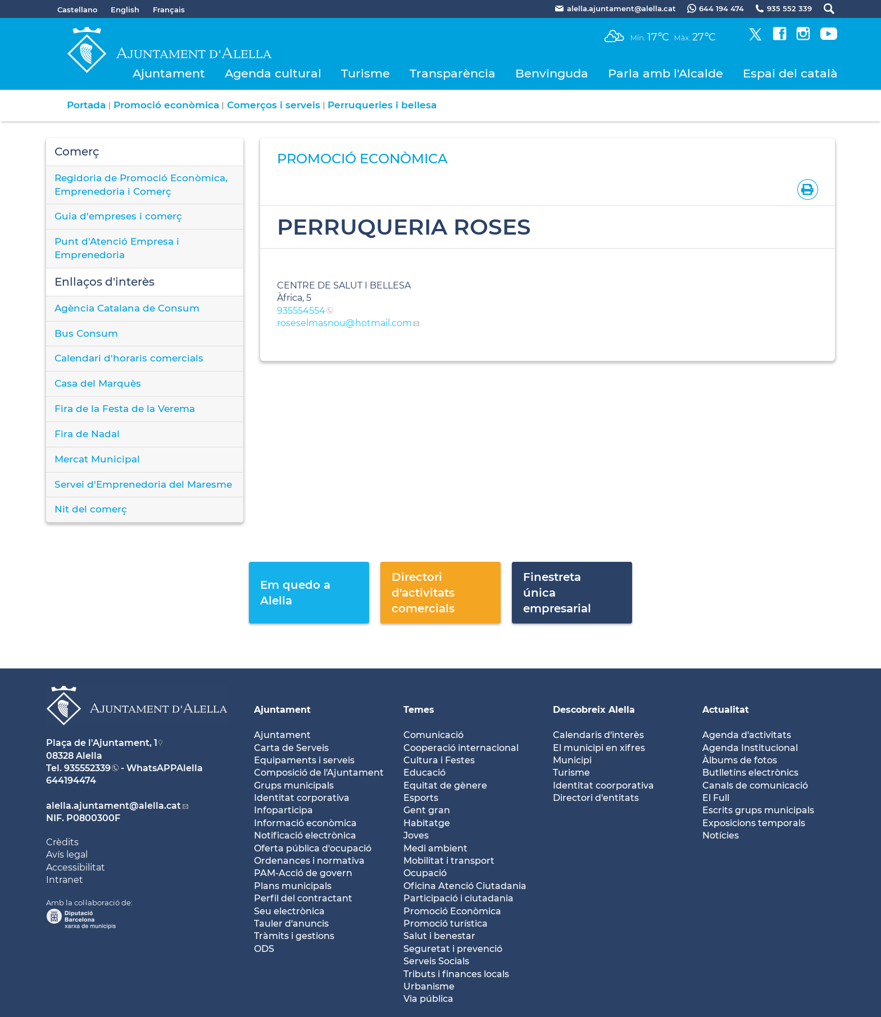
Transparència (453, 73)
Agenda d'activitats (746, 735)
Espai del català (790, 73)
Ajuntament (169, 73)
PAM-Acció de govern (303, 873)
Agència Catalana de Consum (127, 308)
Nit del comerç (91, 509)
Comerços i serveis (273, 105)
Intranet (64, 879)
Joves (416, 835)
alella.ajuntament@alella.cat (113, 805)
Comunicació (433, 735)
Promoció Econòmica (452, 911)
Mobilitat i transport (448, 860)
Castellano (77, 9)
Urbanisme (429, 986)
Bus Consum (86, 333)
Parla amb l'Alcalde (665, 73)
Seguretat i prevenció (452, 948)
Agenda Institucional (750, 748)
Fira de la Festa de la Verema (125, 408)
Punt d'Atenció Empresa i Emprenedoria (117, 248)
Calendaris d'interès (598, 735)
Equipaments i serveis (304, 760)
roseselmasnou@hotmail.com (344, 323)
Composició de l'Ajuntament (319, 772)
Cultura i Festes (439, 760)
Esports (420, 797)
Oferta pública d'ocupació (312, 848)
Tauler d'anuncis (291, 923)
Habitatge (426, 823)
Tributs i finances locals (456, 974)
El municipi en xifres (599, 748)
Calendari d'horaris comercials (129, 358)
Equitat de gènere (445, 785)
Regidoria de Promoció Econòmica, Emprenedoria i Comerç (141, 184)
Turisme (365, 73)
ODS (264, 948)
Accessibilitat (75, 867)
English (125, 9)
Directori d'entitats (596, 797)
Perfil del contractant (303, 898)
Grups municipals (294, 785)
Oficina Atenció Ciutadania (464, 886)
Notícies (720, 835)
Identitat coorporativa (603, 785)
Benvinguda (551, 73)
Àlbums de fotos (739, 760)
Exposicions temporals (753, 823)
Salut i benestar (439, 936)
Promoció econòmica (166, 105)
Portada (86, 105)
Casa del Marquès (98, 383)
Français (169, 9)
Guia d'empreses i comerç (118, 216)
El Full (715, 797)
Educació (424, 772)
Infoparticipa (283, 810)
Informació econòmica (305, 823)
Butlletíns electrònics (750, 772)
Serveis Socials (436, 961)
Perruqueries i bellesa (382, 105)
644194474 (71, 780)
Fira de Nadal (87, 433)
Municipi (572, 760)
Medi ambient (435, 848)
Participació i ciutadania (458, 898)
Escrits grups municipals (758, 810)
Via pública (428, 998)
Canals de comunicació (755, 785)
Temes (418, 709)
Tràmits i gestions (294, 936)
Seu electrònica (289, 911)
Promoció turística (445, 923)
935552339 (87, 768)
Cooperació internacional (461, 748)
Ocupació (425, 873)
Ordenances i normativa (309, 860)
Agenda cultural (273, 73)
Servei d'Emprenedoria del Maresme (143, 484)
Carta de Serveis (291, 748)
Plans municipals (292, 886)
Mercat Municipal (97, 459)
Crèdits (62, 842)
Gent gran (426, 810)
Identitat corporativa (301, 797)
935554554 (301, 310)
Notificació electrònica (305, 835)
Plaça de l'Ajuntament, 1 (101, 742)
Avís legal (67, 854)
